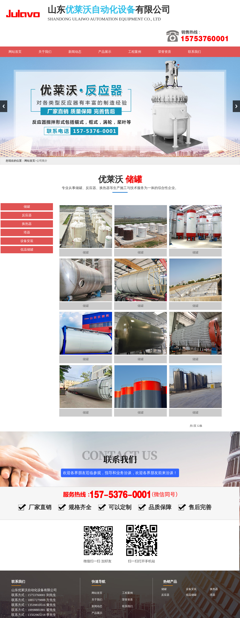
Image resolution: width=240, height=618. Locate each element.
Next (236, 106)
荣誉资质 (164, 52)
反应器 (165, 594)
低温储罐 (191, 594)
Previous (3, 106)
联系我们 (194, 52)
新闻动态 (74, 52)
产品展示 (104, 52)
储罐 (164, 589)
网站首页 (15, 52)
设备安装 (191, 589)
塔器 (212, 594)
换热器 (214, 589)
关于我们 (44, 52)
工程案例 (134, 52)
